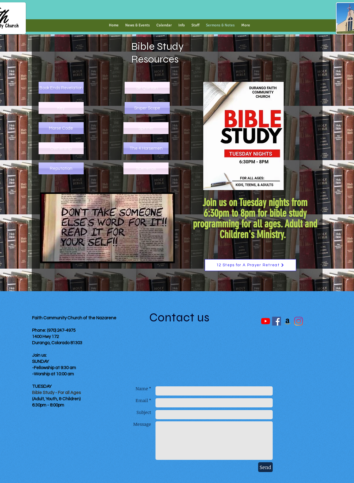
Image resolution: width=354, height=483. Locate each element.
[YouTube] (265, 321)
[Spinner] (146, 128)
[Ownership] (61, 148)
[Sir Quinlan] (147, 88)
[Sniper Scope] (147, 108)
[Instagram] (298, 321)
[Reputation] (61, 168)
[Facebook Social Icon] (276, 321)
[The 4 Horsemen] (146, 148)
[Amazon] (287, 321)
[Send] (265, 467)
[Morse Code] (61, 128)
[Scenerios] (146, 168)
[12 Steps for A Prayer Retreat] (250, 265)
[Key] (61, 108)
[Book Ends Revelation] (61, 88)
